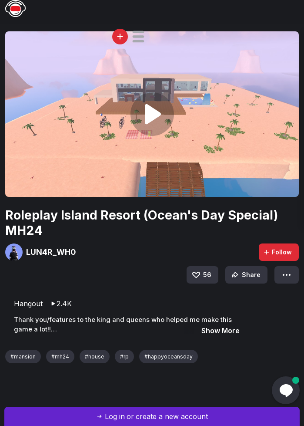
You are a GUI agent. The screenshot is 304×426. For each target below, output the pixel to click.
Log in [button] (115, 416)
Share (245, 275)
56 (201, 275)
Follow (277, 252)
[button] (138, 36)
